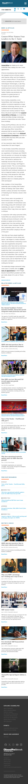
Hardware (21, 302)
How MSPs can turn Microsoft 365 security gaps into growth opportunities (12, 381)
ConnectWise (5, 65)
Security (7, 304)
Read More (4, 322)
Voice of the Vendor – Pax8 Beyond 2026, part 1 (12, 419)
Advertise (6, 737)
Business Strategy (6, 341)
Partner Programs (15, 303)
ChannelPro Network (13, 612)
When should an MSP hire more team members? (12, 500)
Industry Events (19, 414)
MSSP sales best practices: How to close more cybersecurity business (12, 345)
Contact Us (6, 758)
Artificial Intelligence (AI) (8, 302)
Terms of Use (7, 761)
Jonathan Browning (13, 348)
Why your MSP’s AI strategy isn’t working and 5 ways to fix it (12, 575)
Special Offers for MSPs (10, 719)
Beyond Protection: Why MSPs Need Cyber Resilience (13, 508)
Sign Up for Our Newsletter (10, 717)
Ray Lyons (11, 423)
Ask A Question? (8, 721)
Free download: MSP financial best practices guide (12, 642)
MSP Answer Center (7, 610)
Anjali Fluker (11, 385)
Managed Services (5, 280)
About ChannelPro (8, 708)
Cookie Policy (7, 765)
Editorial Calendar (8, 712)
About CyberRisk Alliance (10, 710)
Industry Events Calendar (10, 730)
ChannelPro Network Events (11, 728)
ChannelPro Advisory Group (10, 715)
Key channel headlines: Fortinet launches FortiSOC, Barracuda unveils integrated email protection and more (13, 309)
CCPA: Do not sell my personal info (12, 767)
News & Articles (7, 28)
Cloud (16, 302)
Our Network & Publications (11, 714)
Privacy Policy (7, 763)
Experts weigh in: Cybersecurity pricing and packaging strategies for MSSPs (14, 516)
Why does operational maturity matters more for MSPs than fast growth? (12, 458)
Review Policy (7, 759)
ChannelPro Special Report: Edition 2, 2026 (13, 675)
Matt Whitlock (12, 313)
